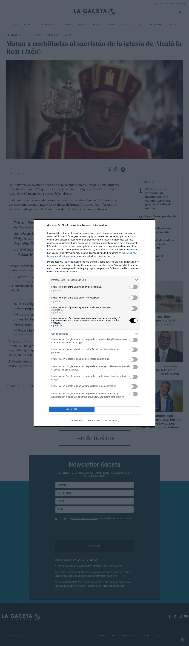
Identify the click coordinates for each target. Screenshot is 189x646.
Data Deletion (76, 420)
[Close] (149, 226)
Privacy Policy (112, 420)
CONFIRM (72, 409)
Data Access (94, 420)
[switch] (133, 287)
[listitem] (94, 279)
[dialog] (94, 323)
